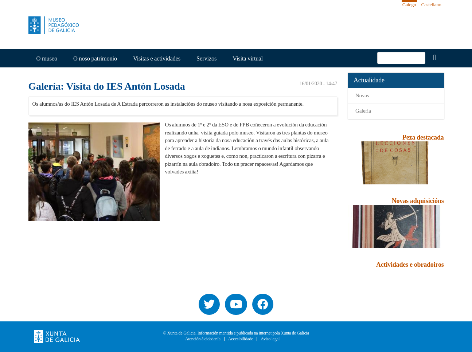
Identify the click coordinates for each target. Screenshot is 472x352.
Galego (409, 4)
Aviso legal (270, 339)
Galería (363, 111)
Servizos (206, 58)
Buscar (434, 58)
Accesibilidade (240, 339)
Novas (362, 95)
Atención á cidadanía (203, 339)
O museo (47, 58)
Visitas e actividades (156, 58)
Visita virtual (248, 58)
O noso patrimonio (95, 58)
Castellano (431, 4)
